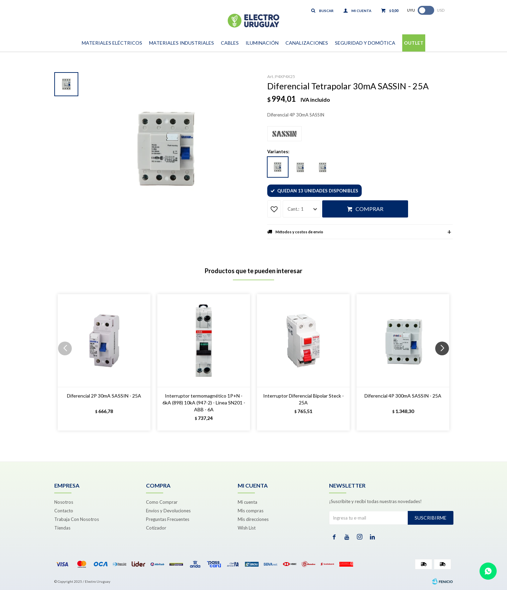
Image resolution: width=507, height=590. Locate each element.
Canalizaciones (306, 43)
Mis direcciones (253, 519)
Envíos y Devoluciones (168, 510)
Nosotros (63, 502)
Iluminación (262, 43)
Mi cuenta (247, 502)
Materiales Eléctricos (112, 43)
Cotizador (156, 528)
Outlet (414, 43)
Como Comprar (162, 502)
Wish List (247, 528)
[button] (444, 362)
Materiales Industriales (181, 43)
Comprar (369, 208)
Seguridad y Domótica (365, 43)
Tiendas (62, 528)
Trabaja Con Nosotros (76, 519)
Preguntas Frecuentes (167, 519)
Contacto (63, 510)
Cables (230, 43)
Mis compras (250, 510)
